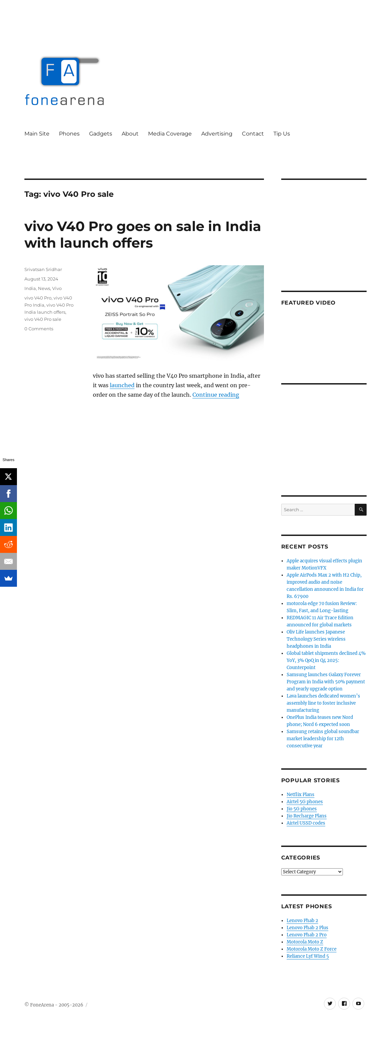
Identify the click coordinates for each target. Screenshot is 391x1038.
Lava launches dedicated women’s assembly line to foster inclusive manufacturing (323, 703)
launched (122, 385)
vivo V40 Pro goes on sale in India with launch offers (142, 234)
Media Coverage (170, 133)
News (44, 288)
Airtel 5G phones (305, 802)
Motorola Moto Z (305, 942)
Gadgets (100, 133)
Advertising (216, 133)
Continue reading (215, 394)
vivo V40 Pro (38, 297)
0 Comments (38, 328)
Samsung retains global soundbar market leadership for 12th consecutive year (323, 739)
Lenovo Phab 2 (302, 920)
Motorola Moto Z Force (311, 949)
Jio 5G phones (302, 809)
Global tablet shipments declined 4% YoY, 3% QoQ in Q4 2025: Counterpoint (326, 660)
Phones (69, 133)
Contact (253, 133)
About (130, 133)
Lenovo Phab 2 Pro (307, 935)
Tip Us (281, 133)
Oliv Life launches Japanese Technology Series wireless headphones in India (316, 639)
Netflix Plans (300, 794)
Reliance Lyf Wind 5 (308, 956)
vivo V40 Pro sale (42, 319)
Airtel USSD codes (306, 823)
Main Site (36, 133)
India (30, 288)
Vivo (57, 288)
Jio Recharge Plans (307, 816)
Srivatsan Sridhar (43, 269)
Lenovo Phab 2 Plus (307, 928)
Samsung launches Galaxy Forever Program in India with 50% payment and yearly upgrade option (326, 682)
